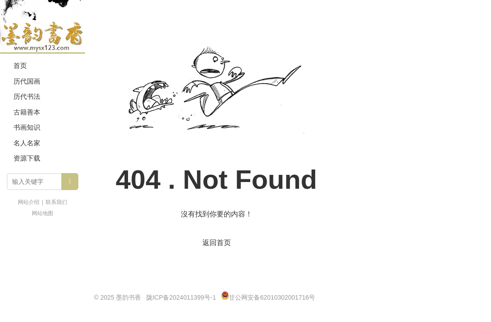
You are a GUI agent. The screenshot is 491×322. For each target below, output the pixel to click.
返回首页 (216, 242)
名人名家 (26, 143)
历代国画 (26, 81)
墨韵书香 (42, 27)
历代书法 (26, 96)
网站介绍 (28, 202)
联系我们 (56, 202)
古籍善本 (26, 112)
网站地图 (42, 213)
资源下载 (26, 158)
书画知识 (26, 127)
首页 (20, 65)
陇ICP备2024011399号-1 (181, 297)
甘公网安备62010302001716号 (272, 297)
